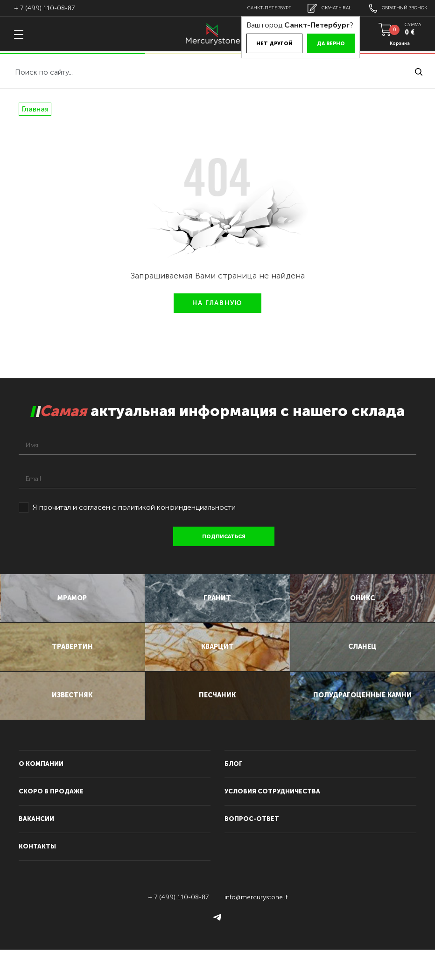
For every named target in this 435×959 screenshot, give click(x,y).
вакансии (36, 828)
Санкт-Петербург (263, 8)
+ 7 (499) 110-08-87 (44, 8)
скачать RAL (325, 8)
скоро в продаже (51, 800)
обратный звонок (397, 8)
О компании (41, 773)
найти (418, 72)
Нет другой (268, 44)
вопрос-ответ (252, 828)
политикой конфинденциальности (177, 507)
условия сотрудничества (272, 800)
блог (233, 773)
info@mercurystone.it (256, 906)
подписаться (224, 537)
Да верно (324, 44)
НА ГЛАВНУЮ (217, 303)
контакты (37, 855)
